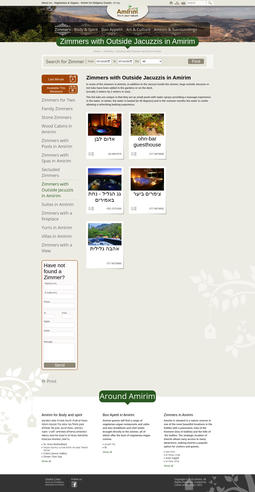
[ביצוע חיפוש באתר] (210, 3)
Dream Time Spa (52, 456)
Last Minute (56, 79)
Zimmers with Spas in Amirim (56, 158)
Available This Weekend (56, 89)
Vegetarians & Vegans (66, 2)
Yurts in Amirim (57, 227)
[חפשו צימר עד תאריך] (122, 61)
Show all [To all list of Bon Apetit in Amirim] (107, 452)
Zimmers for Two (58, 100)
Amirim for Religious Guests (96, 2)
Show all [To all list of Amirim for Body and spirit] (46, 461)
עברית (117, 2)
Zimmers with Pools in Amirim (57, 143)
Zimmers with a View (57, 248)
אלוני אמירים (172, 461)
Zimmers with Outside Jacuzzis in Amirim (57, 189)
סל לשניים (109, 444)
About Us (47, 2)
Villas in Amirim (57, 236)
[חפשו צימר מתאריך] (98, 61)
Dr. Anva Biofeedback (55, 444)
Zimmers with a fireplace (57, 216)
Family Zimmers (57, 108)
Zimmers (108, 51)
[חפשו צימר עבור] (148, 61)
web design (188, 485)
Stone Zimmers (56, 117)
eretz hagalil (172, 458)
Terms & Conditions (54, 482)
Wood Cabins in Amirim (57, 129)
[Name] (59, 287)
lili (105, 447)
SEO (199, 485)
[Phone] (59, 296)
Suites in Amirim (58, 204)
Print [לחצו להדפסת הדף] (51, 381)
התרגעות (170, 451)
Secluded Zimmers (51, 172)
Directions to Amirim (54, 485)
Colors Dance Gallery (55, 453)
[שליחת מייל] (90, 154)
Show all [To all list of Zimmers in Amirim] (168, 465)
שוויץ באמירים (173, 454)
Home (97, 51)
